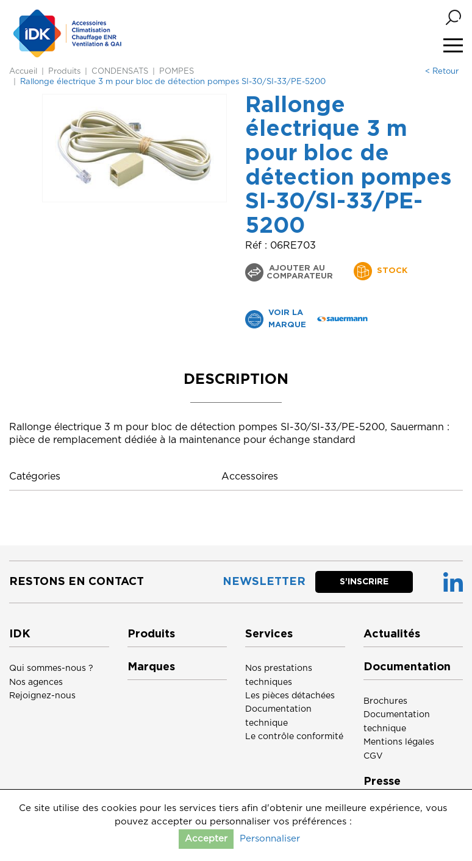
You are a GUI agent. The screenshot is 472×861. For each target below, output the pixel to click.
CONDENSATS (119, 72)
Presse (382, 781)
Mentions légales (398, 742)
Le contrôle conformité (294, 736)
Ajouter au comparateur (299, 272)
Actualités (391, 634)
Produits (64, 72)
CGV (373, 756)
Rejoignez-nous (42, 696)
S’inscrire (364, 582)
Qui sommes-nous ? (51, 668)
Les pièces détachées (290, 696)
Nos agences (36, 682)
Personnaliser (270, 838)
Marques (151, 667)
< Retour (442, 72)
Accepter (206, 838)
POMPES (176, 72)
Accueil (23, 72)
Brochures (385, 701)
